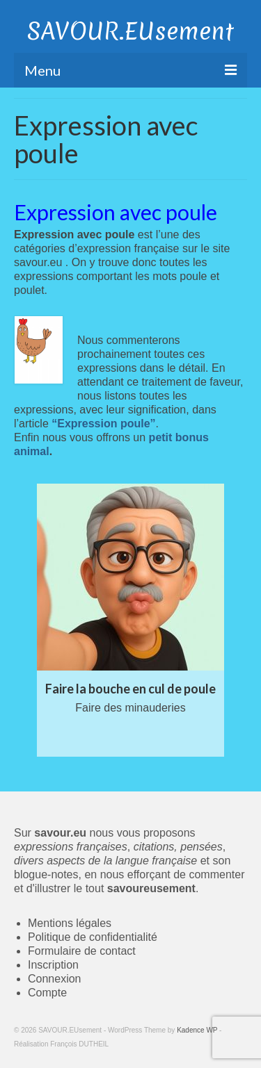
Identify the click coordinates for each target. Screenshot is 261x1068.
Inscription (53, 965)
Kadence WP (197, 1030)
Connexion (54, 979)
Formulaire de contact (82, 951)
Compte (47, 993)
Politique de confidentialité (92, 937)
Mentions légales (69, 923)
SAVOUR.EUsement (130, 31)
